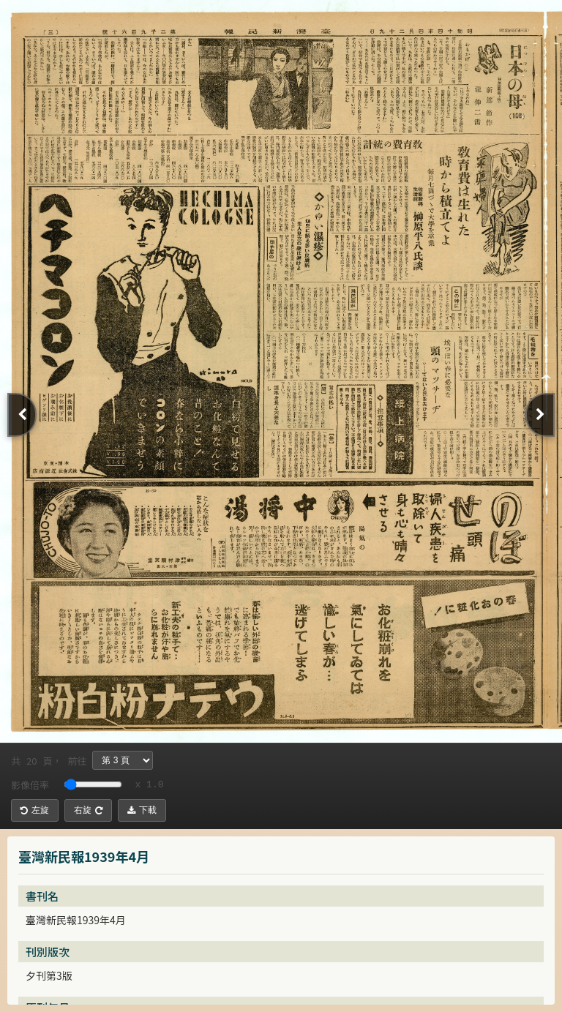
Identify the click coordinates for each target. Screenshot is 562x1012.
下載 (142, 810)
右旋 (88, 810)
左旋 (34, 810)
